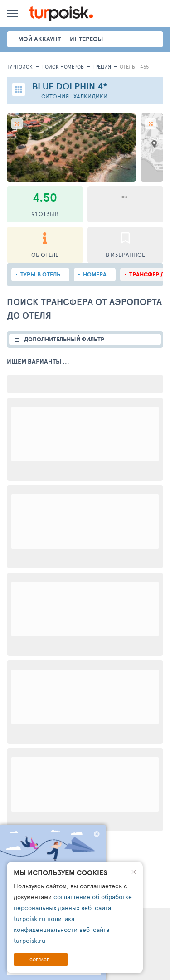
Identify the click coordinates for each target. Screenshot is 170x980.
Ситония (55, 96)
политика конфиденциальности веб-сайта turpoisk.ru (61, 929)
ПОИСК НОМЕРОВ (62, 66)
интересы (86, 39)
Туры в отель (40, 274)
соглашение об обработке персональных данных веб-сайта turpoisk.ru (73, 907)
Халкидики (90, 96)
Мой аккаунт (39, 39)
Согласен (41, 959)
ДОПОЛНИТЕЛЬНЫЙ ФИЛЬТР (64, 339)
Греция (101, 66)
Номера (95, 274)
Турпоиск (20, 66)
